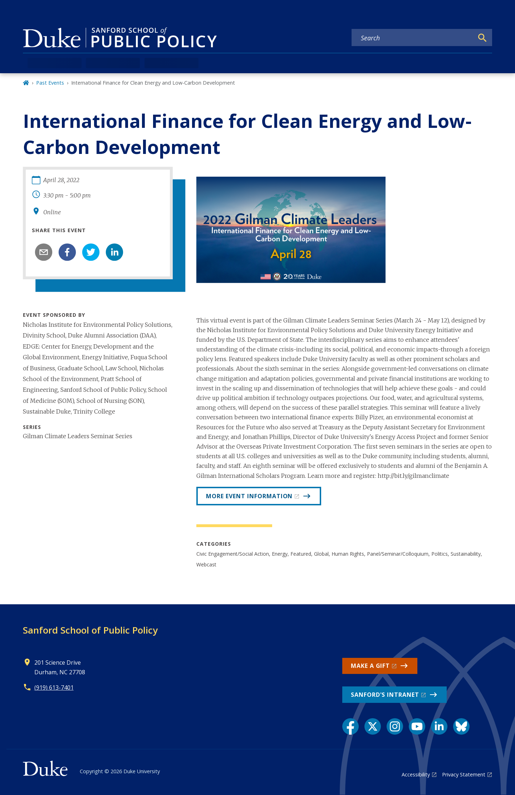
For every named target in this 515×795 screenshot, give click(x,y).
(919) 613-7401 (54, 687)
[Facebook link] (350, 726)
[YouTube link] (417, 726)
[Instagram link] (395, 726)
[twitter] (91, 252)
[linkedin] (114, 252)
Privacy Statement (463, 774)
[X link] (372, 726)
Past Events (50, 82)
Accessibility (416, 774)
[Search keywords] (413, 38)
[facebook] (67, 252)
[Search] (482, 38)
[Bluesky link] (461, 726)
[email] (44, 252)
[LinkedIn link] (439, 726)
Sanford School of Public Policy (90, 630)
